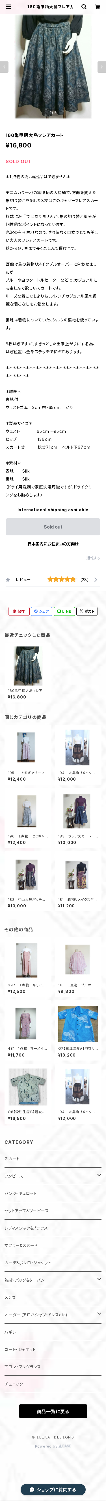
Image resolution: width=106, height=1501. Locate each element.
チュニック (14, 1384)
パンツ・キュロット (21, 1193)
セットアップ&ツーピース (27, 1210)
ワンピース (14, 1176)
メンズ (10, 1297)
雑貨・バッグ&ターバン (25, 1280)
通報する (93, 558)
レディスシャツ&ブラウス (26, 1228)
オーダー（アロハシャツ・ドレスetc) (36, 1314)
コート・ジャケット (20, 1349)
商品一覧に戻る (53, 1411)
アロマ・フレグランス (23, 1366)
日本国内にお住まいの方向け (53, 543)
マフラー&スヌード (21, 1245)
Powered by (53, 1446)
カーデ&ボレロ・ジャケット (28, 1262)
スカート (12, 1158)
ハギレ (10, 1332)
